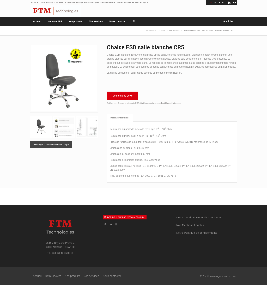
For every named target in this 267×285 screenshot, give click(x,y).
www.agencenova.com (223, 276)
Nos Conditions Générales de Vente (198, 217)
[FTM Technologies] (55, 11)
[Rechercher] (132, 21)
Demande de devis (122, 95)
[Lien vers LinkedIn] (229, 2)
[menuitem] (37, 21)
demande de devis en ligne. (135, 2)
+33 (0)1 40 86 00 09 (57, 2)
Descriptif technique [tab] (119, 118)
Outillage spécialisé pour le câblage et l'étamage (160, 103)
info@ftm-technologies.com (90, 2)
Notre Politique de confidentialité (196, 232)
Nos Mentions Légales (190, 225)
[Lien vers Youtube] (234, 2)
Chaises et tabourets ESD (128, 103)
